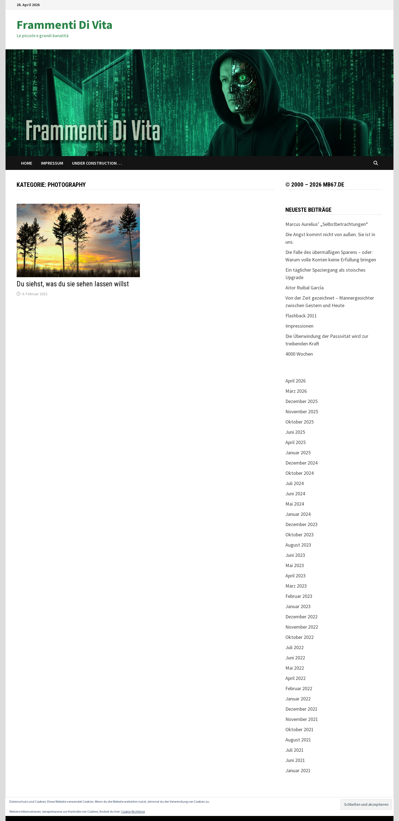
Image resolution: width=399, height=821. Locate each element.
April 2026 (295, 381)
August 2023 (298, 545)
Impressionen (299, 326)
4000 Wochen (299, 354)
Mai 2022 (294, 668)
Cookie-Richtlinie (133, 811)
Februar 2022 (298, 688)
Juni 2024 (295, 493)
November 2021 (301, 719)
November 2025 (301, 411)
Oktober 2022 (299, 637)
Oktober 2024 (299, 473)
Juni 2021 (295, 760)
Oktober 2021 (299, 729)
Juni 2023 (295, 555)
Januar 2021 (298, 770)
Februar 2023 (298, 596)
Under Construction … (97, 163)
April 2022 (295, 678)
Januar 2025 (298, 452)
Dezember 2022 (301, 616)
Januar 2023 (298, 606)
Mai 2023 (294, 565)
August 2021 (298, 739)
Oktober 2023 (299, 534)
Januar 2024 (298, 514)
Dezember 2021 (301, 709)
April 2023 (295, 575)
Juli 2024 (294, 483)
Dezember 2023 (301, 524)
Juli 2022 (294, 647)
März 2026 (296, 391)
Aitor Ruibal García (304, 287)
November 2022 (301, 627)
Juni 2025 (295, 432)
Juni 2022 (295, 657)
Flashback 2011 (301, 315)
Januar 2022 (298, 698)
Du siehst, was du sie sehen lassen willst (73, 284)
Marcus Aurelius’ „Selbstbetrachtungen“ (326, 224)
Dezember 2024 (301, 463)
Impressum (52, 163)
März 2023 (296, 586)
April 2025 (295, 442)
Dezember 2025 (301, 401)
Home (26, 163)
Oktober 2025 (299, 422)
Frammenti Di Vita (64, 24)
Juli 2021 (294, 750)
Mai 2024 (294, 504)
